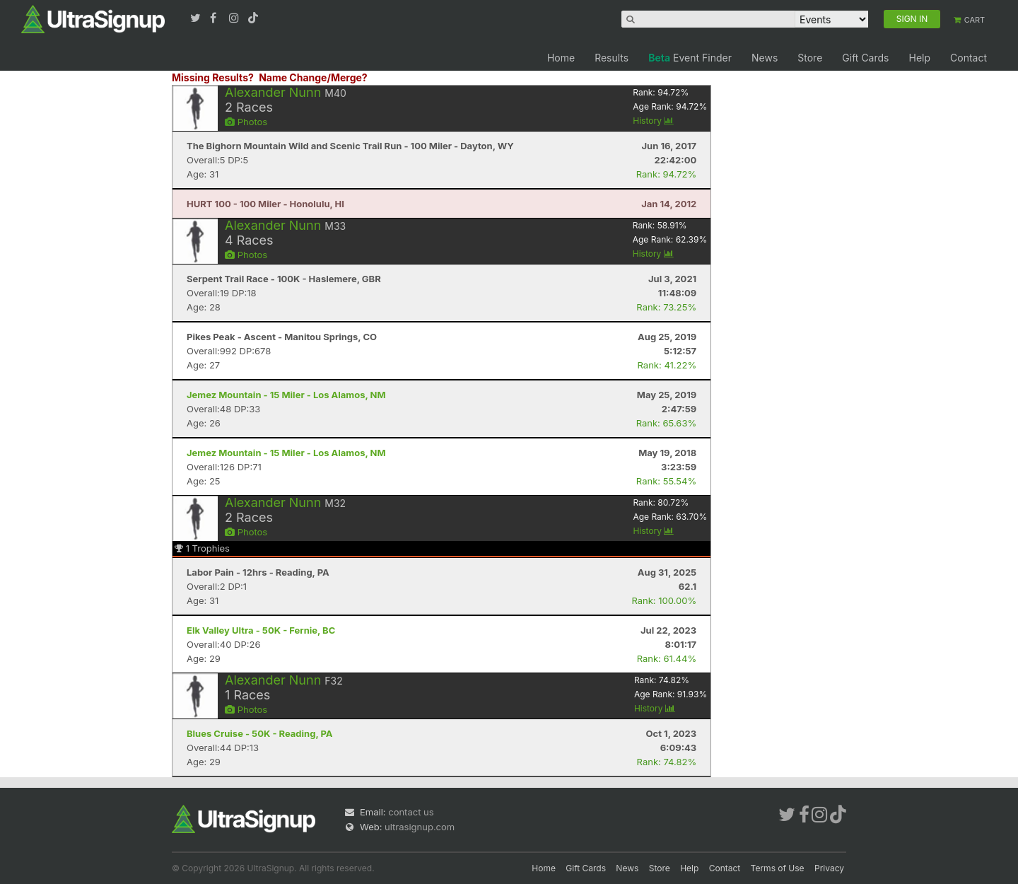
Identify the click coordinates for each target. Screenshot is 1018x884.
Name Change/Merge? (313, 77)
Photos (246, 121)
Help (919, 58)
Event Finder (690, 58)
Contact (968, 58)
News (764, 58)
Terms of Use (778, 868)
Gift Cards (865, 58)
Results (611, 58)
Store (809, 58)
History (653, 120)
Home (561, 58)
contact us (410, 812)
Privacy (829, 868)
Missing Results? (213, 77)
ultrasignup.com (420, 826)
